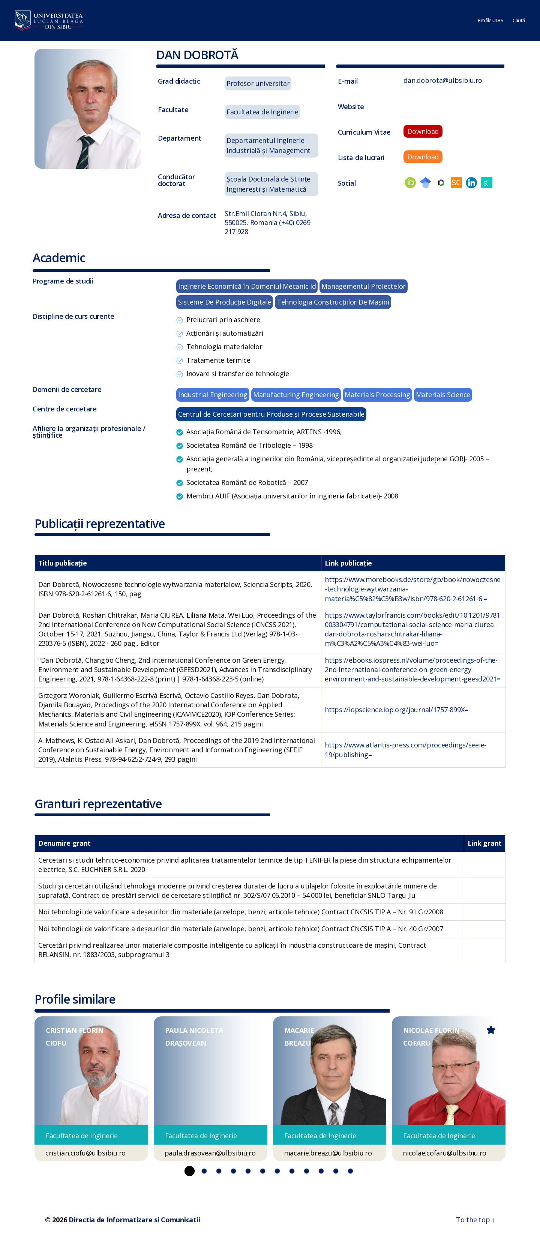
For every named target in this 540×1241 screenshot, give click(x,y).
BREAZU (297, 1042)
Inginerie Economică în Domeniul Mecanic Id (247, 286)
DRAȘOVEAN (185, 1042)
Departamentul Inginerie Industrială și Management (268, 145)
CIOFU (56, 1042)
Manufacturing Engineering (296, 394)
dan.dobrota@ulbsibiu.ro (443, 80)
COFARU (416, 1042)
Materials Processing (377, 394)
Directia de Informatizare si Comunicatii (134, 1219)
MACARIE (299, 1030)
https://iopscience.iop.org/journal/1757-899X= (396, 709)
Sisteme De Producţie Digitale (224, 301)
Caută (519, 21)
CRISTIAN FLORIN (75, 1030)
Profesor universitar (258, 83)
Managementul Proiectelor (363, 286)
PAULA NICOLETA (194, 1030)
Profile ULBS (490, 21)
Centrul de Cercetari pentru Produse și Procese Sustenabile (271, 414)
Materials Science (443, 394)
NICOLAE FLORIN (431, 1030)
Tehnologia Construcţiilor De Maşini (333, 301)
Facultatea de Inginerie (262, 111)
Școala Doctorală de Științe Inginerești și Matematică (268, 184)
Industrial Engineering (213, 394)
